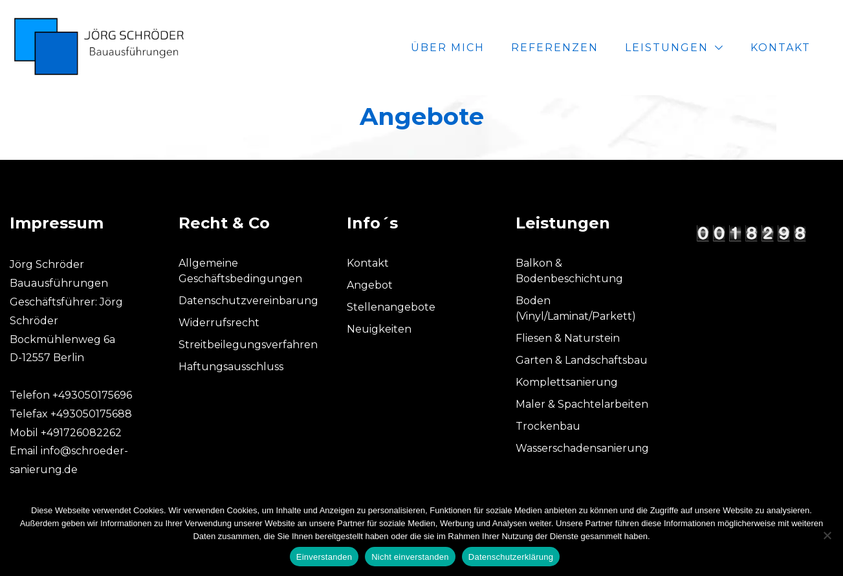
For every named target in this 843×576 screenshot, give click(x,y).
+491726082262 (81, 432)
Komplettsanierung (567, 382)
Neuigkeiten (379, 329)
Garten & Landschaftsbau (582, 360)
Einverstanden (324, 557)
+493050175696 (92, 395)
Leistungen (666, 47)
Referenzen (554, 47)
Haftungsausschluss (231, 366)
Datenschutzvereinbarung (248, 300)
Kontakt (780, 47)
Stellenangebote (391, 307)
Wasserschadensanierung (582, 448)
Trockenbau (548, 426)
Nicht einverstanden (410, 557)
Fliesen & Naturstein (568, 338)
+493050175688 (91, 414)
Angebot (370, 285)
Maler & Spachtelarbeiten (582, 404)
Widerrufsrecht (219, 322)
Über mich (448, 47)
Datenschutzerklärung (510, 557)
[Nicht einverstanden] (826, 535)
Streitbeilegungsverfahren (248, 344)
